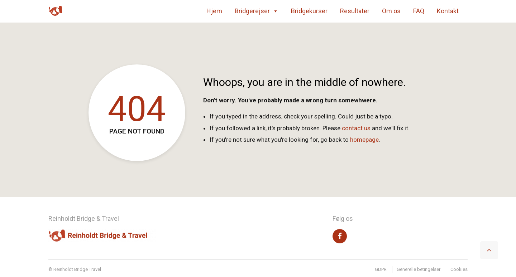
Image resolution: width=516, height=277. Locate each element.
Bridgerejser (256, 11)
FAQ (418, 11)
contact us (356, 128)
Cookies (459, 269)
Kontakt (448, 11)
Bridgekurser (309, 11)
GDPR (381, 269)
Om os (391, 11)
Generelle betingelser (418, 269)
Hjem (214, 11)
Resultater (354, 11)
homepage (364, 139)
